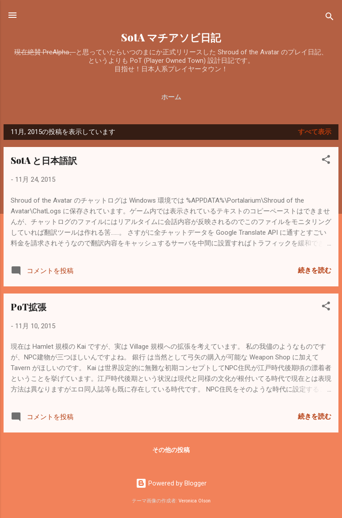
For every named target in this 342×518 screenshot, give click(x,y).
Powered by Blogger (171, 483)
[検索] (329, 18)
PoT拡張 (28, 307)
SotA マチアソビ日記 (171, 37)
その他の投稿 (171, 449)
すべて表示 (314, 132)
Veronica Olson (195, 501)
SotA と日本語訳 (44, 160)
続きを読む (314, 270)
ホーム (171, 97)
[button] (326, 161)
